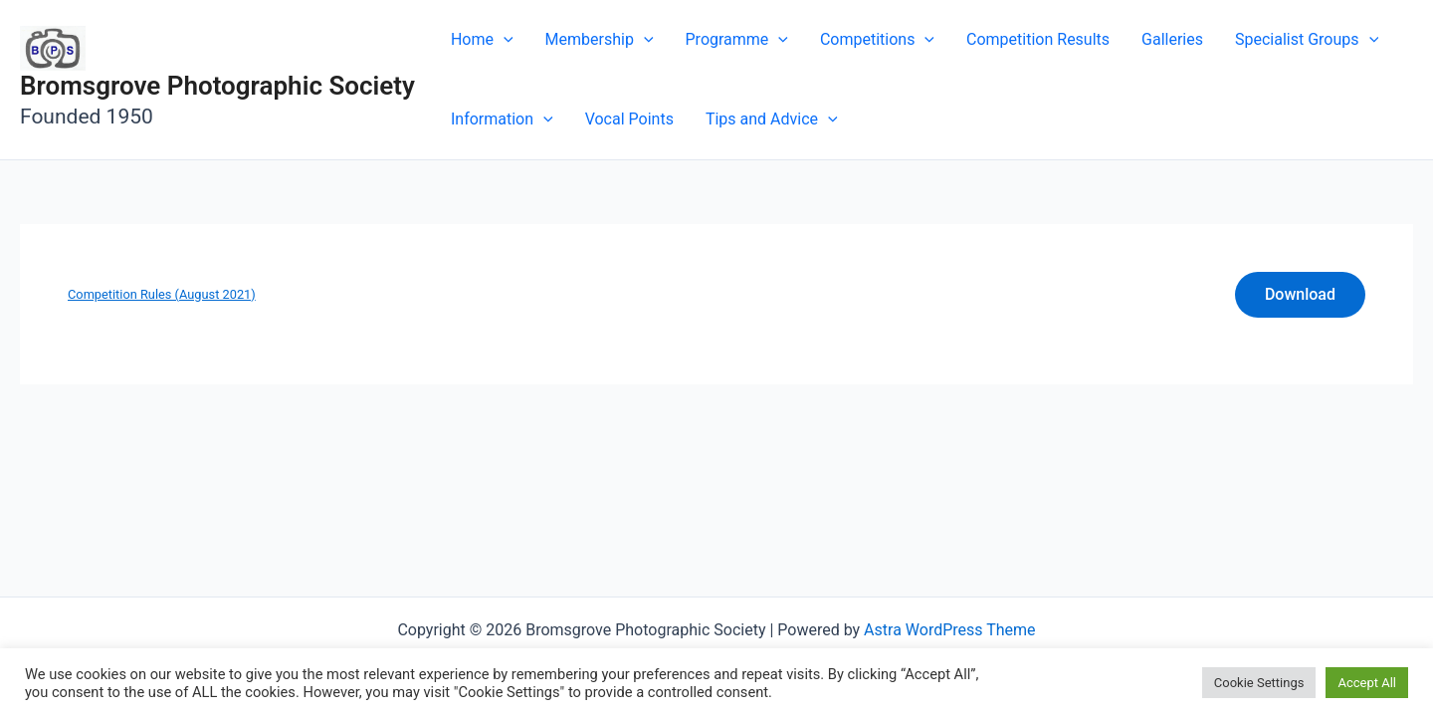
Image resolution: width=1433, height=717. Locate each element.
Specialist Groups (1306, 40)
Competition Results (1038, 39)
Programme (737, 40)
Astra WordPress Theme (949, 629)
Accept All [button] (1366, 682)
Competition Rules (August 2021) (162, 294)
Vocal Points (629, 119)
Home (482, 40)
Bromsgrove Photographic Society (217, 86)
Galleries (1172, 39)
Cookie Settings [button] (1259, 682)
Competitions (877, 40)
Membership (599, 40)
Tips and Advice (772, 119)
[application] (503, 40)
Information (502, 119)
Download (1300, 294)
